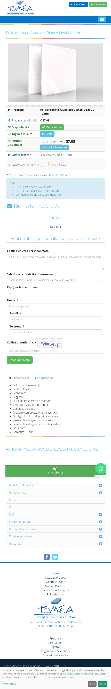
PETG (12, 500)
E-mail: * (15, 313)
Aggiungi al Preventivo (54, 147)
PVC (11, 514)
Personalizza (9, 683)
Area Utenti (55, 643)
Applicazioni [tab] (44, 378)
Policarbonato (17, 492)
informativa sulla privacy (75, 673)
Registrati (98, 4)
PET (11, 507)
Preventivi (55, 638)
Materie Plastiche (55, 586)
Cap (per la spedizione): (22, 287)
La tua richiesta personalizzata (28, 251)
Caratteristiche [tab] (19, 378)
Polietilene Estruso (20, 536)
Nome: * (12, 300)
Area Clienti (78, 4)
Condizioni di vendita (55, 655)
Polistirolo (15, 543)
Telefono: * (17, 326)
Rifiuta (92, 683)
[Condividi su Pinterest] (63, 557)
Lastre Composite (20, 522)
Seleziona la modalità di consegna (30, 274)
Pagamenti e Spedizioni (55, 651)
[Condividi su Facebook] (47, 557)
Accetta (102, 683)
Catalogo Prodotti (55, 577)
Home (55, 573)
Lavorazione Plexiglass (55, 590)
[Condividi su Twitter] (55, 557)
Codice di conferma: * (21, 342)
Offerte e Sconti (55, 582)
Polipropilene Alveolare (23, 529)
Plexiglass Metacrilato (22, 485)
